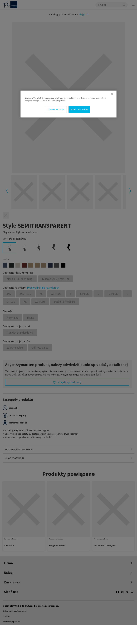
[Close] (112, 94)
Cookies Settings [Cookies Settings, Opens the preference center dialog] (56, 109)
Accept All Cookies (79, 109)
